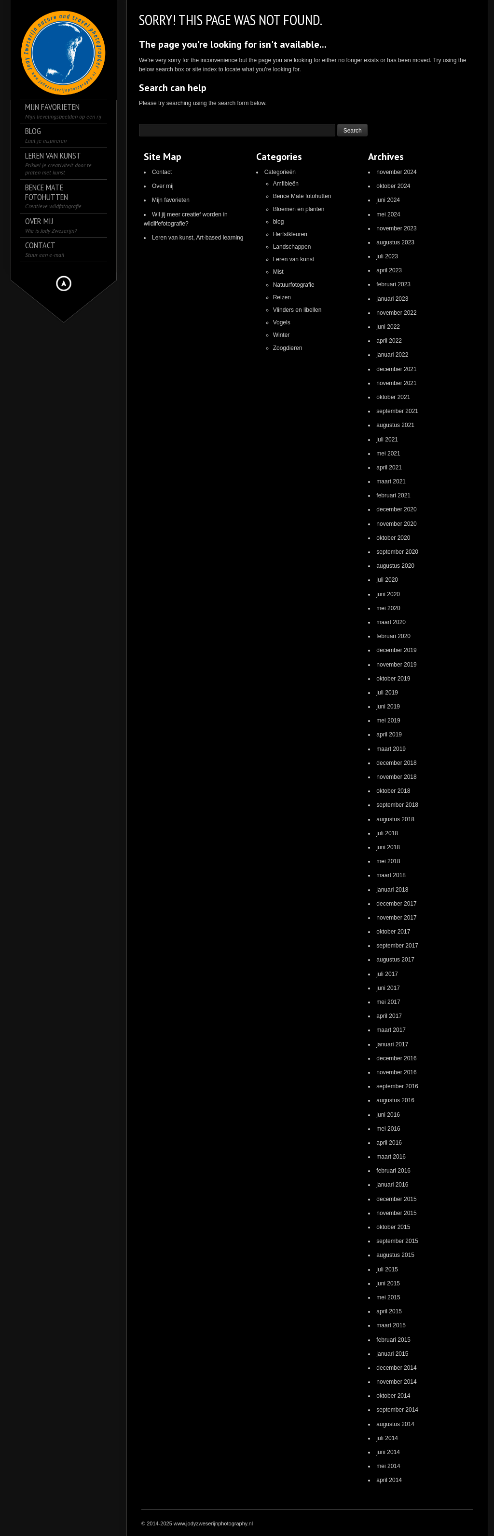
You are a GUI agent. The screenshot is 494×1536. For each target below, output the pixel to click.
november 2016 (396, 1072)
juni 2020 (388, 594)
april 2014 (389, 1480)
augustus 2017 (395, 959)
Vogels (281, 322)
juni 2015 (388, 1283)
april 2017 (389, 1016)
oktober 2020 (393, 537)
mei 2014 (388, 1466)
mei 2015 (388, 1297)
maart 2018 (391, 875)
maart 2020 (391, 622)
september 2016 (397, 1086)
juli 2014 (387, 1438)
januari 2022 (392, 354)
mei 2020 (388, 608)
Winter (281, 335)
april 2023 (389, 270)
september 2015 (397, 1241)
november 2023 (396, 228)
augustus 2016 (395, 1100)
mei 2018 (388, 861)
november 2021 (396, 383)
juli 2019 (387, 692)
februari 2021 (393, 495)
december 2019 (396, 650)
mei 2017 (388, 1002)
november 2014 (396, 1381)
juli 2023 (387, 256)
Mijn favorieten (171, 200)
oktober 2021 (393, 397)
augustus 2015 (395, 1255)
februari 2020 (393, 636)
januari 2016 (392, 1184)
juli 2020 (387, 579)
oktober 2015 (393, 1227)
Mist (278, 271)
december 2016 (396, 1058)
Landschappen (292, 246)
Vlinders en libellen (297, 310)
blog (278, 221)
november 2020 (396, 524)
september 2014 (397, 1409)
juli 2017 (387, 974)
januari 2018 (392, 889)
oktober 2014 (393, 1395)
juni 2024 (388, 200)
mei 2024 (388, 214)
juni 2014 (388, 1452)
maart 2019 (391, 749)
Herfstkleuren (290, 234)
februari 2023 (393, 284)
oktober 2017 (393, 931)
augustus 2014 (395, 1424)
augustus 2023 (395, 242)
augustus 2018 (395, 819)
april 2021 (389, 467)
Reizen (282, 297)
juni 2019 (388, 706)
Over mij (163, 186)
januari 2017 (392, 1044)
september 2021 (397, 411)
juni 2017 (388, 988)
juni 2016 (388, 1114)
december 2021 (396, 369)
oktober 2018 (393, 791)
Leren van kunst (293, 259)
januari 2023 (392, 298)
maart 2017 (391, 1030)
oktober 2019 (393, 678)
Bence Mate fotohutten (302, 196)
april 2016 (389, 1142)
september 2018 (397, 804)
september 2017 (397, 945)
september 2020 (397, 551)
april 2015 (389, 1311)
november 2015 (396, 1213)
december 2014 (396, 1367)
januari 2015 (392, 1353)
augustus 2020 (395, 565)
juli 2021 (387, 439)
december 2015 (396, 1199)
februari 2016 (393, 1170)
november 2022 (396, 312)
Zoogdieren (287, 348)
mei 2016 (388, 1128)
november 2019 (396, 664)
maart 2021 (391, 481)
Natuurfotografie (294, 284)
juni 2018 (388, 847)
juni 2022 (388, 326)
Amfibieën (286, 183)
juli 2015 (387, 1269)
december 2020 (396, 509)
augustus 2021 (395, 425)
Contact (162, 172)
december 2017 (396, 903)
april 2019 (389, 734)
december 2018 (396, 763)
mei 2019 (388, 720)
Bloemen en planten (299, 209)
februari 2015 (393, 1339)
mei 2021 (388, 453)
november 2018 (396, 777)
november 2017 (396, 917)
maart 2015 (391, 1325)
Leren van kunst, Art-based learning (197, 237)
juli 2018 (387, 833)
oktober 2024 (393, 186)
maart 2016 (391, 1156)
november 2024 (396, 172)
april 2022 (389, 340)
